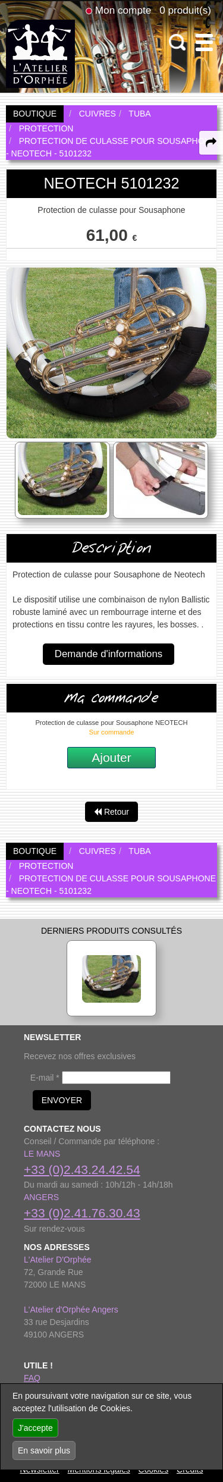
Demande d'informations (108, 654)
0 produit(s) (185, 10)
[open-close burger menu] (204, 42)
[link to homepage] (40, 52)
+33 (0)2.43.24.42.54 (82, 1169)
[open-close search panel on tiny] (177, 42)
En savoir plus (44, 1450)
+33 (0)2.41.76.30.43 (82, 1213)
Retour (111, 812)
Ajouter (111, 757)
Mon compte (123, 10)
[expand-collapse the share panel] (211, 143)
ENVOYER (62, 1100)
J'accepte (35, 1428)
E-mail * (44, 1077)
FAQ (32, 1378)
